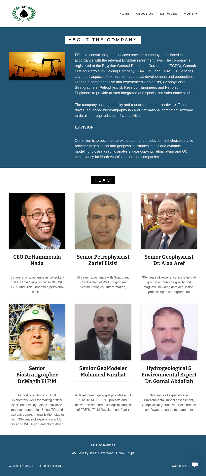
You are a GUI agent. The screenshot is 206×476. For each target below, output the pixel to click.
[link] (24, 13)
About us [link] (144, 13)
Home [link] (124, 13)
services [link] (168, 13)
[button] (191, 13)
